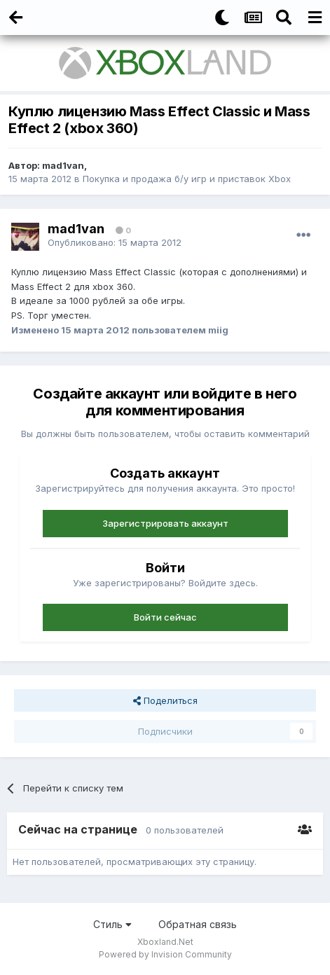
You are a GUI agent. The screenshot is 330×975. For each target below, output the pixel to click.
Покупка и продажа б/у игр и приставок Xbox (187, 178)
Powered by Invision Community (165, 954)
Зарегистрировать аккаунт (165, 523)
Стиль (112, 924)
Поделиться (165, 700)
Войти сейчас (165, 617)
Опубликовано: (114, 242)
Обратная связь (197, 924)
